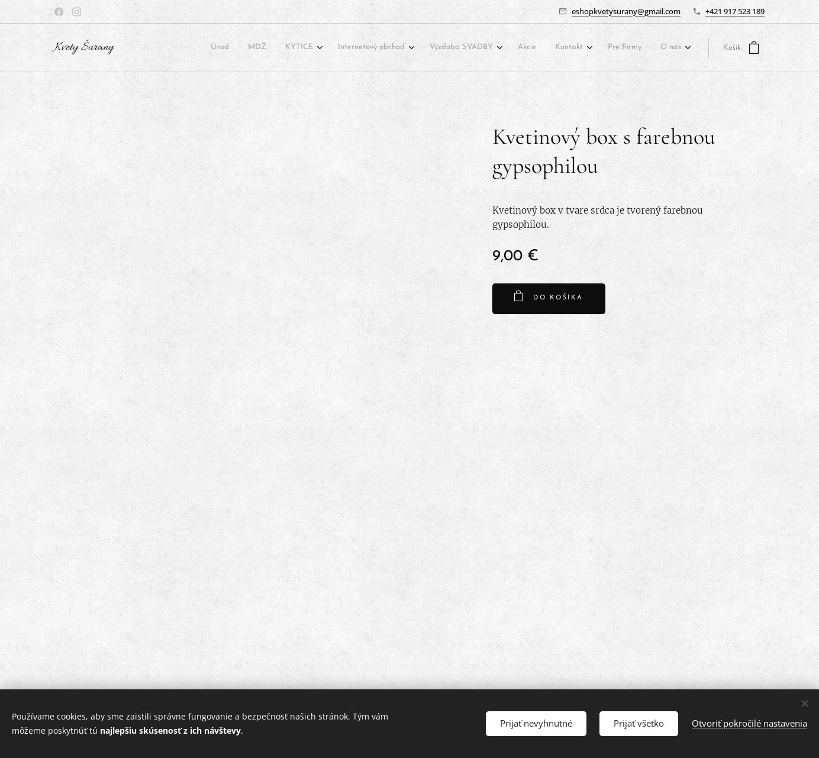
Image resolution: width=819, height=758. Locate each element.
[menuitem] (236, 48)
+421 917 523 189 (735, 11)
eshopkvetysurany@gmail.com (626, 11)
